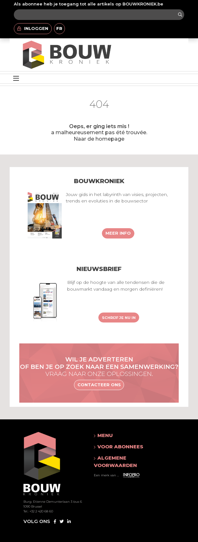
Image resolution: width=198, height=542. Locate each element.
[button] (128, 435)
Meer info (118, 233)
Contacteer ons (99, 384)
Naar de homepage (99, 139)
